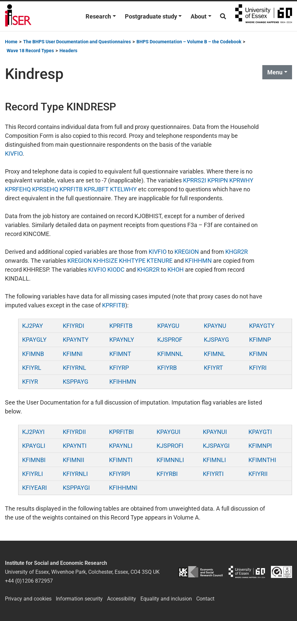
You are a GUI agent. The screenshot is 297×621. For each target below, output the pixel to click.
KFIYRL (31, 367)
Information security (79, 599)
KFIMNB (33, 353)
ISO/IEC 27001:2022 (281, 572)
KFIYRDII (74, 431)
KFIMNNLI (170, 459)
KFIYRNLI (75, 473)
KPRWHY (241, 180)
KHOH (175, 269)
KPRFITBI (121, 431)
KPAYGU (168, 325)
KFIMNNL (170, 353)
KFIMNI (73, 353)
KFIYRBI (167, 473)
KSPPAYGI (76, 487)
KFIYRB (167, 367)
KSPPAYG (75, 381)
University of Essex (263, 16)
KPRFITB (71, 189)
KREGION (186, 251)
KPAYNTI (75, 445)
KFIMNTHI (262, 459)
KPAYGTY (262, 325)
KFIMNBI (34, 459)
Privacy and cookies (28, 599)
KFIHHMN (198, 260)
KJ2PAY (32, 325)
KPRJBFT (96, 189)
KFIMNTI (120, 459)
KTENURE (159, 260)
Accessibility (121, 599)
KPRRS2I (194, 180)
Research (98, 16)
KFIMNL (214, 353)
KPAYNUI (215, 431)
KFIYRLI (32, 473)
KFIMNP (260, 339)
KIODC (116, 269)
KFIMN (258, 353)
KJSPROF (169, 339)
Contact (205, 599)
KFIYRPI (119, 473)
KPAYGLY (34, 339)
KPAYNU (215, 325)
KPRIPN (217, 180)
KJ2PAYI (33, 431)
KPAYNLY (121, 339)
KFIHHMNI (123, 487)
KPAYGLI (33, 445)
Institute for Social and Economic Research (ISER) (18, 16)
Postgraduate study (151, 16)
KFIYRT (213, 367)
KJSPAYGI (216, 445)
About (198, 16)
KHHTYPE (132, 260)
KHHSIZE (105, 260)
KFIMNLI (214, 459)
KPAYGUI (168, 431)
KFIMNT (120, 353)
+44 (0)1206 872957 (29, 581)
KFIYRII (258, 473)
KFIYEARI (34, 487)
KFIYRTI (213, 473)
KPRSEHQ (45, 189)
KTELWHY (123, 189)
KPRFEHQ (18, 189)
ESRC (200, 572)
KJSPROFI (170, 445)
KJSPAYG (216, 339)
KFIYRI (258, 367)
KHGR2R (236, 251)
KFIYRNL (74, 367)
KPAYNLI (120, 445)
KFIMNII (73, 459)
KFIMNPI (260, 445)
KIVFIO (13, 153)
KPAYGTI (260, 431)
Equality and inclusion (166, 599)
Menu (274, 72)
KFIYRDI (73, 325)
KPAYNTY (76, 339)
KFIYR (30, 381)
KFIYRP (119, 367)
